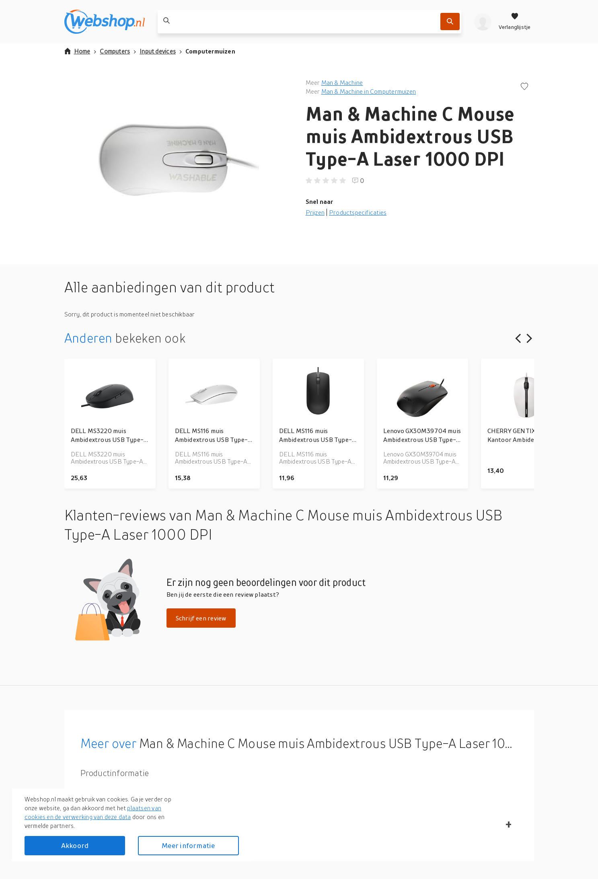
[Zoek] (450, 21)
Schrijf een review (201, 618)
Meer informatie (188, 845)
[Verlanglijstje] (514, 21)
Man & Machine (342, 82)
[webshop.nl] (104, 22)
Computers (115, 51)
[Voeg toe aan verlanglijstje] (524, 87)
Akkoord (74, 845)
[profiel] (482, 21)
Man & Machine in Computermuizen (368, 91)
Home (77, 51)
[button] (178, 158)
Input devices (158, 51)
